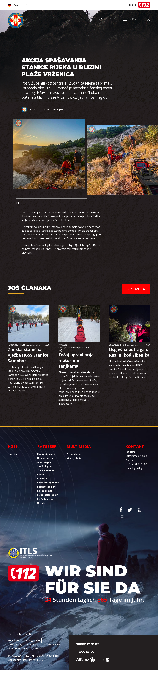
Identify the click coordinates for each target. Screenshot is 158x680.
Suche (107, 19)
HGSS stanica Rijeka (53, 109)
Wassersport (44, 462)
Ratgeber (47, 446)
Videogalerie (74, 458)
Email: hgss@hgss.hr (136, 468)
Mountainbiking (46, 454)
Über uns (13, 454)
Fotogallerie (74, 454)
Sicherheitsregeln (47, 494)
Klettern (42, 478)
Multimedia (79, 446)
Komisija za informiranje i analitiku (73, 347)
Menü (131, 19)
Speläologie (44, 466)
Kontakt (134, 446)
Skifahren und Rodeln (45, 472)
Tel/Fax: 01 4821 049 (136, 463)
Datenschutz (14, 633)
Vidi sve (136, 289)
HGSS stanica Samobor (30, 345)
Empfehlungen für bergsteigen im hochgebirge (48, 486)
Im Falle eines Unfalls (45, 501)
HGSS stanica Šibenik (131, 345)
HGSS (12, 446)
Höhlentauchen (46, 458)
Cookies (29, 633)
